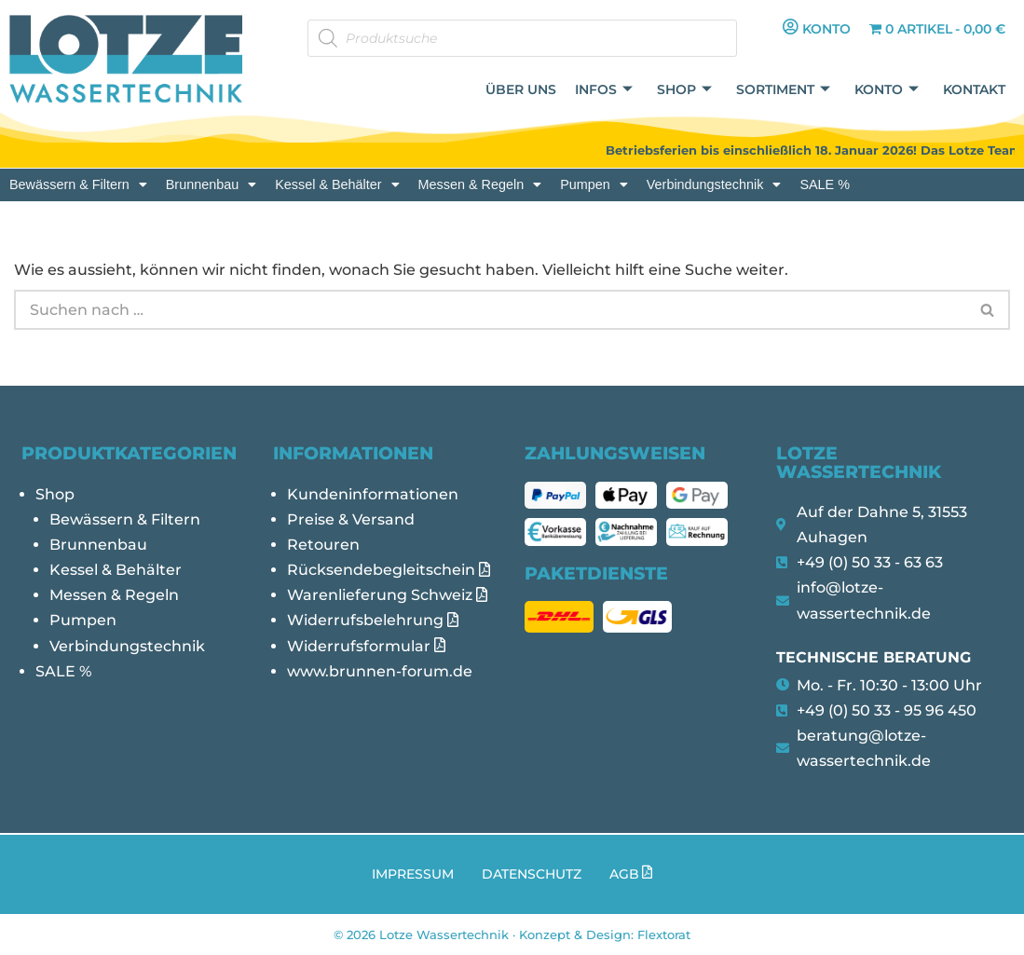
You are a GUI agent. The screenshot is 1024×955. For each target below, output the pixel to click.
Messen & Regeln (480, 184)
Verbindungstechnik (714, 184)
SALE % (824, 184)
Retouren (323, 544)
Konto (886, 90)
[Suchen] (490, 310)
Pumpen (594, 184)
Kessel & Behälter (337, 184)
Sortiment (783, 90)
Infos (604, 90)
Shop (684, 90)
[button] (78, 184)
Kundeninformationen (372, 494)
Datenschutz (531, 874)
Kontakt (974, 89)
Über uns (520, 89)
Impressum (413, 874)
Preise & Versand (351, 519)
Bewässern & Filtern (78, 184)
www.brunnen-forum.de (379, 671)
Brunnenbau (211, 184)
